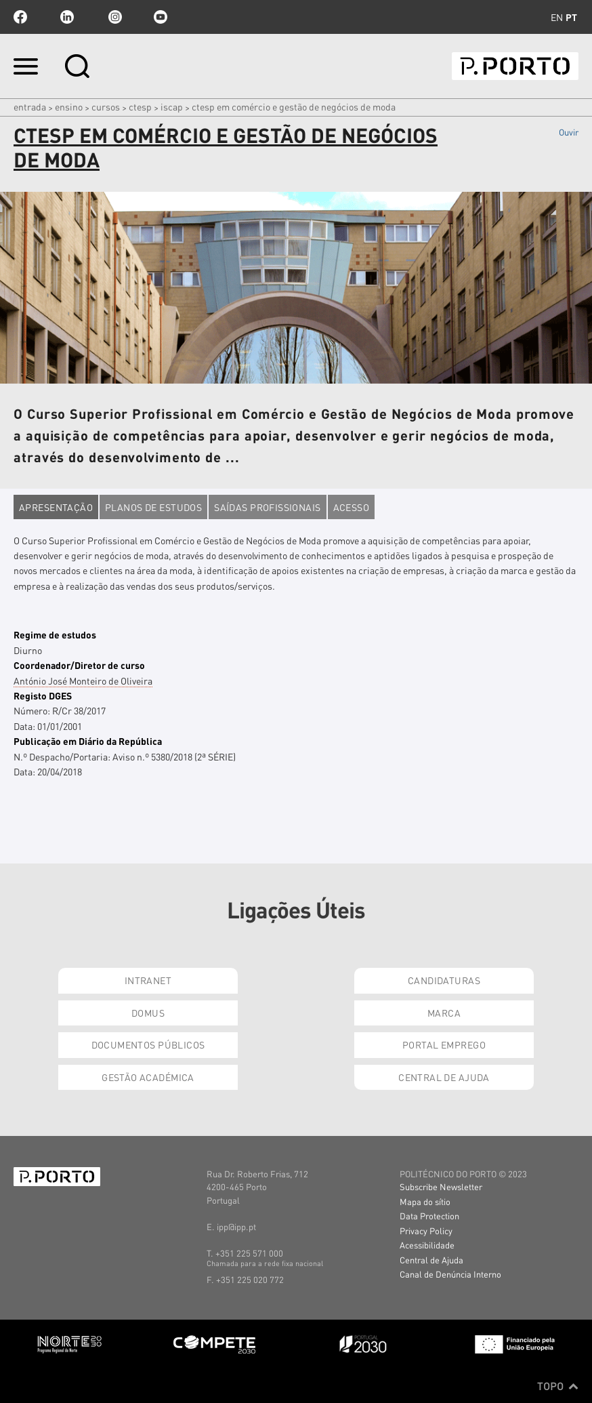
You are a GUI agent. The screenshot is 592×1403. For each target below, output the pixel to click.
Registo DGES (43, 695)
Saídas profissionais (267, 507)
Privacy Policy (426, 1230)
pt (571, 17)
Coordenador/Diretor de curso (79, 665)
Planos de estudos (153, 507)
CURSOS (105, 106)
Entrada (30, 106)
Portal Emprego (444, 1044)
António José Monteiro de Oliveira (83, 680)
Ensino (69, 106)
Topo (557, 1386)
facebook (20, 17)
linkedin (67, 17)
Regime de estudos (55, 634)
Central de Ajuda (444, 1077)
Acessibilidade (427, 1244)
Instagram (114, 17)
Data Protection (429, 1215)
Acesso (351, 507)
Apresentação (56, 507)
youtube (160, 17)
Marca (444, 1012)
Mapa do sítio (425, 1201)
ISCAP (172, 106)
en (557, 17)
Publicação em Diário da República (88, 741)
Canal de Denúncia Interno (450, 1274)
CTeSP (140, 106)
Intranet (148, 980)
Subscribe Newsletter (441, 1186)
